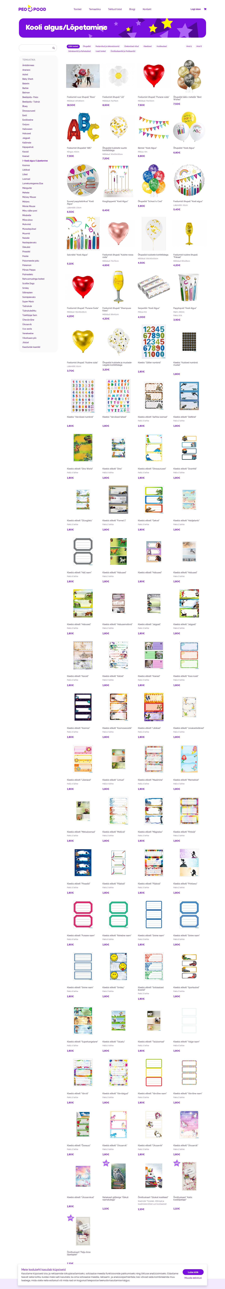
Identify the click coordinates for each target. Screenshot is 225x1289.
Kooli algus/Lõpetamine (36, 160)
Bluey (25, 106)
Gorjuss (25, 124)
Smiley (25, 287)
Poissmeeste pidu (30, 260)
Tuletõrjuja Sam (29, 315)
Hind (189, 46)
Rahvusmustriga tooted (33, 278)
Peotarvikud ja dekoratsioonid (107, 46)
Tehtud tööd (115, 9)
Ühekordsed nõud (131, 46)
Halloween (27, 128)
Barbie (25, 88)
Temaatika (95, 9)
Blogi (132, 9)
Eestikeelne (27, 119)
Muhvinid (26, 224)
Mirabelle (26, 215)
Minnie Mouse (28, 206)
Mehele (25, 192)
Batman (26, 92)
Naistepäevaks (29, 242)
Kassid (25, 151)
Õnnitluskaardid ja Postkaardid (123, 51)
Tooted (78, 9)
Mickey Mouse (29, 196)
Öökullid (26, 247)
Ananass (26, 69)
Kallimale (26, 142)
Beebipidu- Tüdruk (31, 101)
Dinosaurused (28, 110)
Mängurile (27, 187)
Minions (25, 201)
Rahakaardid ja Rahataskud (79, 51)
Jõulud (25, 342)
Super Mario (28, 301)
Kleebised (148, 46)
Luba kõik (193, 1272)
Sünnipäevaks (29, 297)
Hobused (26, 133)
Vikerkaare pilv (29, 337)
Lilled (25, 174)
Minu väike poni (29, 210)
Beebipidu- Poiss (30, 97)
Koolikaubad (162, 46)
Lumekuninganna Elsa (32, 183)
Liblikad (26, 169)
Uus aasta (27, 328)
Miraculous (27, 219)
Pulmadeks (27, 274)
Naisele (25, 237)
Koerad (25, 156)
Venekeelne (27, 333)
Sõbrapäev (27, 292)
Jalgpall (26, 137)
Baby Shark (27, 78)
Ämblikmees (28, 65)
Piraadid (26, 251)
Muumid (26, 233)
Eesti (24, 115)
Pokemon (26, 265)
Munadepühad (29, 228)
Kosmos (26, 165)
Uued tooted (101, 51)
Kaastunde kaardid (31, 346)
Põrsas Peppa (28, 269)
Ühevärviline (28, 319)
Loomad (26, 178)
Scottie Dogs (28, 283)
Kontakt (147, 9)
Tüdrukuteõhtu (29, 310)
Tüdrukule (27, 306)
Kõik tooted (73, 46)
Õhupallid (87, 46)
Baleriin (25, 83)
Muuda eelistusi (193, 1277)
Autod (25, 74)
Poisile (25, 256)
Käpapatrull (27, 147)
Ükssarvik (27, 324)
